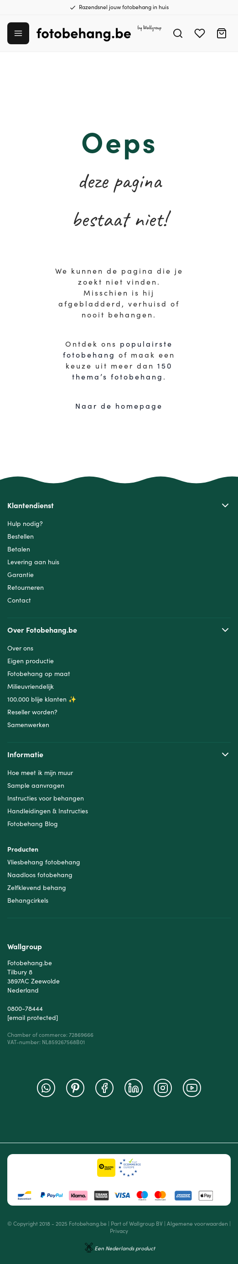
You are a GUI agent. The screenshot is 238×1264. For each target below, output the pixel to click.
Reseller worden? (32, 712)
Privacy (119, 1231)
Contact (19, 600)
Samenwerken (28, 725)
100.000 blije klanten (37, 699)
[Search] (178, 33)
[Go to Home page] (98, 33)
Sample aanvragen (35, 785)
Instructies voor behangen (45, 798)
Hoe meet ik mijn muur (40, 773)
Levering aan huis (33, 562)
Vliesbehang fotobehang (43, 862)
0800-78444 (25, 1008)
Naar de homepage (119, 406)
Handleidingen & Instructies (47, 811)
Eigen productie (30, 661)
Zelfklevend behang (36, 888)
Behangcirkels (27, 900)
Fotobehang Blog (32, 824)
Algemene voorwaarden (197, 1223)
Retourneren (25, 587)
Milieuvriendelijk (30, 686)
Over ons (20, 648)
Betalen (18, 549)
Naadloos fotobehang (39, 875)
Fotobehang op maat (38, 674)
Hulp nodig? (25, 524)
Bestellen (20, 536)
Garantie (20, 575)
